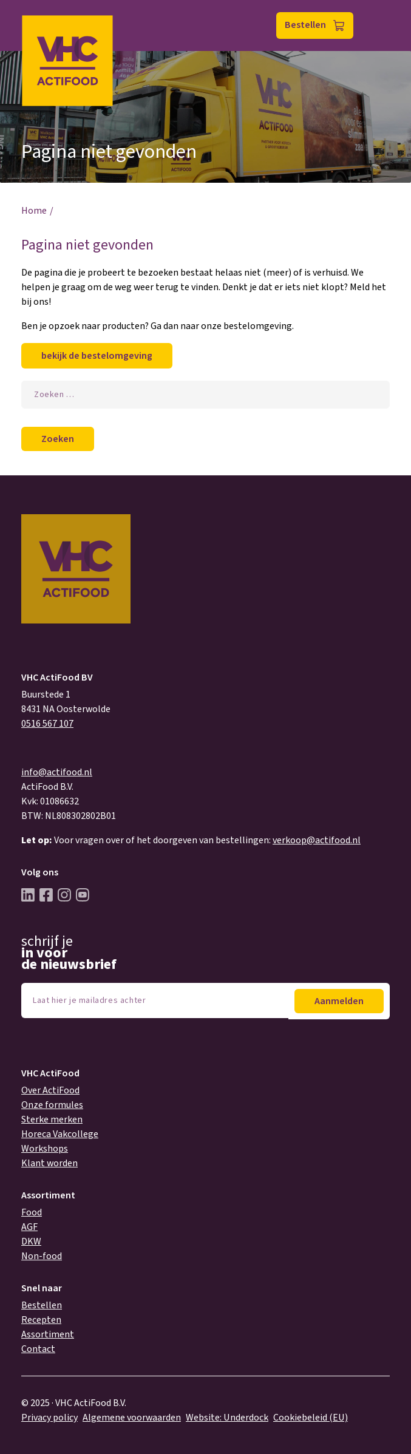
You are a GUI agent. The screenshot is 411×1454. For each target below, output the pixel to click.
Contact (38, 1349)
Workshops (44, 1148)
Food (31, 1212)
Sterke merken (52, 1119)
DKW (31, 1241)
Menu (376, 25)
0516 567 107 (47, 723)
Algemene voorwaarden (132, 1417)
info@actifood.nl (56, 772)
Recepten (41, 1320)
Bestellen (305, 25)
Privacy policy (49, 1417)
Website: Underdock (227, 1417)
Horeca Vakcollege (59, 1134)
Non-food (41, 1256)
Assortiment (47, 1334)
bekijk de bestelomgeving (96, 355)
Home (34, 211)
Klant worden (49, 1163)
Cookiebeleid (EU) (310, 1417)
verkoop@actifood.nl (317, 840)
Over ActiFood (50, 1090)
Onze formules (52, 1105)
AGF (29, 1227)
